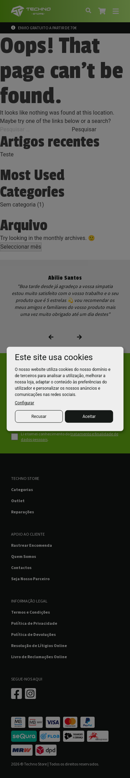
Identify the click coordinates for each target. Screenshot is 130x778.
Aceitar (89, 416)
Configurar (24, 402)
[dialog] (65, 389)
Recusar (38, 416)
